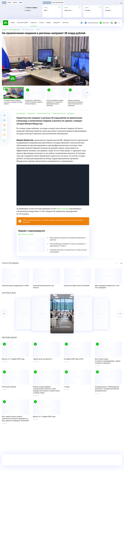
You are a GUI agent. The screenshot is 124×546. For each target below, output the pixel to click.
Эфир (13, 22)
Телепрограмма (22, 22)
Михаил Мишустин (43, 113)
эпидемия (71, 113)
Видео (48, 22)
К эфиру (28, 10)
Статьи (41, 22)
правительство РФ (58, 113)
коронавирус (21, 113)
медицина (31, 113)
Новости (34, 22)
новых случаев (62, 209)
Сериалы (65, 22)
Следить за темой (27, 234)
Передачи (56, 22)
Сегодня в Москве (91, 23)
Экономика (104, 23)
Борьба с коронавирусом (11, 29)
